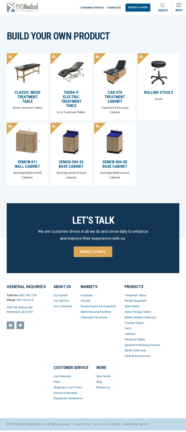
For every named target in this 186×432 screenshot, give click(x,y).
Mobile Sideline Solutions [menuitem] (140, 319)
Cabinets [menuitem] (130, 335)
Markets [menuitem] (89, 288)
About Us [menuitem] (62, 288)
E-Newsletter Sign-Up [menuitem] (135, 425)
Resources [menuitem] (103, 389)
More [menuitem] (101, 369)
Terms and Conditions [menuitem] (106, 425)
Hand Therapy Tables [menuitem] (138, 313)
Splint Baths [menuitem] (132, 307)
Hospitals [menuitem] (87, 297)
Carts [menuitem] (128, 330)
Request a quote (93, 253)
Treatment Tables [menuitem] (135, 297)
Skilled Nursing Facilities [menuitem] (96, 313)
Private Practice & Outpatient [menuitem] (98, 307)
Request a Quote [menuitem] (137, 7)
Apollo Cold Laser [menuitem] (135, 352)
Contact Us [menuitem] (114, 7)
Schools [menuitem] (86, 302)
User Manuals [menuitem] (62, 377)
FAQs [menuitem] (57, 383)
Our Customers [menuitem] (63, 307)
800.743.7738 (28, 297)
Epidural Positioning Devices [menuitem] (142, 346)
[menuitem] (10, 327)
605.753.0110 (25, 301)
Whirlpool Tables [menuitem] (135, 341)
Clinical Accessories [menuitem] (137, 357)
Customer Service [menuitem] (92, 7)
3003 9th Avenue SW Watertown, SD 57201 (20, 311)
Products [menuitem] (134, 288)
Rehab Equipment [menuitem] (136, 302)
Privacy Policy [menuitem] (82, 425)
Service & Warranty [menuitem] (65, 394)
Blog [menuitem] (99, 383)
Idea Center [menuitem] (103, 377)
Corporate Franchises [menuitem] (94, 319)
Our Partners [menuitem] (61, 302)
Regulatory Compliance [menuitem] (68, 400)
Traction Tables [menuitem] (134, 324)
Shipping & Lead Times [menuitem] (68, 389)
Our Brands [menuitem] (61, 297)
